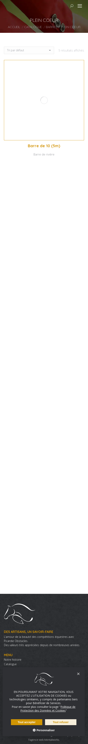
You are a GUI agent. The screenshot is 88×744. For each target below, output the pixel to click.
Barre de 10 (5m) (44, 145)
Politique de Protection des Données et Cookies (43, 708)
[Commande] (29, 50)
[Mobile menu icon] (79, 5)
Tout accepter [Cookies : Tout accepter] (22, 722)
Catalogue (10, 664)
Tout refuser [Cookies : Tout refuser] (56, 722)
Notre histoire (12, 659)
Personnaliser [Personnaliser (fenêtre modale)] (40, 730)
